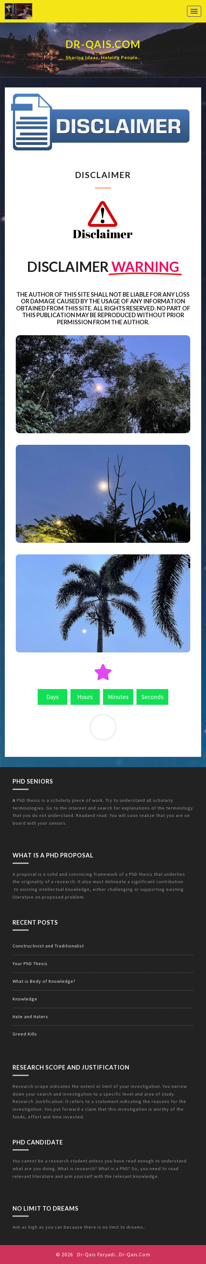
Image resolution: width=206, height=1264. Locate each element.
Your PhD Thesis (30, 963)
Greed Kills (25, 1034)
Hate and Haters (30, 1016)
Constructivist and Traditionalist (48, 946)
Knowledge (25, 999)
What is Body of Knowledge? (44, 981)
